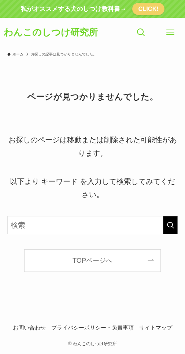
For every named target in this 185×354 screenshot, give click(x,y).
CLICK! (148, 8)
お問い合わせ (29, 327)
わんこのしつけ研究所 (51, 32)
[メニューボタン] (170, 32)
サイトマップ (155, 327)
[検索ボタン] (141, 32)
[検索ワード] (92, 225)
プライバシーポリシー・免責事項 (92, 327)
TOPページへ (92, 260)
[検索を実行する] (170, 225)
